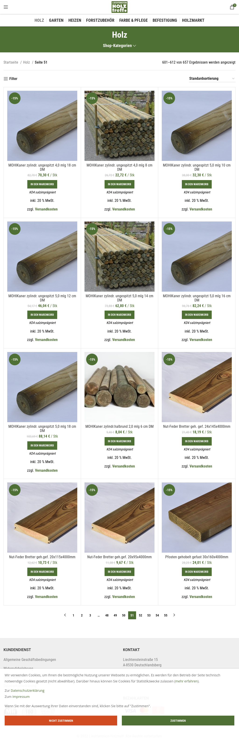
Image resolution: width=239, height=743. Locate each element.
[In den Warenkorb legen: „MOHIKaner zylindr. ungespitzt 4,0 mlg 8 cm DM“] (119, 184)
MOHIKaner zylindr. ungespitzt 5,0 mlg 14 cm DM (119, 298)
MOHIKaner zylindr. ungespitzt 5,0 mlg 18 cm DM (42, 428)
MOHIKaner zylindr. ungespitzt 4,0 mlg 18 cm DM (42, 167)
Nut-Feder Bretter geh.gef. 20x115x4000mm (42, 557)
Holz (27, 62)
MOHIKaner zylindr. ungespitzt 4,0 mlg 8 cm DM (119, 167)
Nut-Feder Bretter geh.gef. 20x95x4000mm (119, 557)
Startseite (11, 62)
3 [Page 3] (90, 615)
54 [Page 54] (157, 615)
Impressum (21, 696)
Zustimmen (178, 720)
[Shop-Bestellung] (212, 78)
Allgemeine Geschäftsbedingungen (30, 659)
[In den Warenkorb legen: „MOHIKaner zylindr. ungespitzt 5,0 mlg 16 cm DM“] (197, 315)
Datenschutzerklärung (27, 690)
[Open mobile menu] (6, 7)
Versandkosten (46, 209)
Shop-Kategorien (117, 46)
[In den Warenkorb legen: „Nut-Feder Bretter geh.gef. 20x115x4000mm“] (42, 572)
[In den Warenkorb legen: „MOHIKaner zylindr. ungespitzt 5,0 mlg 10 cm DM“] (197, 184)
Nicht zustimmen (61, 720)
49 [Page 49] (115, 615)
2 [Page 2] (82, 615)
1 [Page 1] (73, 615)
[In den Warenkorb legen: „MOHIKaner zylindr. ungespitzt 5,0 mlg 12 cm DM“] (42, 315)
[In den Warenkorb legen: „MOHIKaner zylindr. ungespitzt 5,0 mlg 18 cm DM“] (42, 445)
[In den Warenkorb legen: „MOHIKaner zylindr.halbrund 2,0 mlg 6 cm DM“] (119, 441)
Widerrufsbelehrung (18, 668)
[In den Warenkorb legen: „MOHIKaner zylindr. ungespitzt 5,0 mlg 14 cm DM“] (119, 315)
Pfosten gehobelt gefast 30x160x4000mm (196, 557)
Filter (13, 78)
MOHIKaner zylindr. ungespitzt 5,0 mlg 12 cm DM (42, 298)
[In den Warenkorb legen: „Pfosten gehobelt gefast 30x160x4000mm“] (197, 572)
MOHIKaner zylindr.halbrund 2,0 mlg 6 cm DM (119, 426)
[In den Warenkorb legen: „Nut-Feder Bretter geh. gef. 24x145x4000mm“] (197, 441)
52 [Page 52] (140, 615)
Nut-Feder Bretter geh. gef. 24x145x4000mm (196, 426)
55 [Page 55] (165, 615)
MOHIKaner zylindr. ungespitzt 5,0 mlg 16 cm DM (197, 298)
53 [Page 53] (149, 615)
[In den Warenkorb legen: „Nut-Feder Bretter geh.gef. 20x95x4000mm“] (119, 572)
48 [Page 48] (107, 615)
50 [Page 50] (123, 615)
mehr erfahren (186, 681)
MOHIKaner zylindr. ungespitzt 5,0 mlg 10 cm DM (197, 167)
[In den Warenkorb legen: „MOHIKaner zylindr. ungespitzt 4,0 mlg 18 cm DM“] (42, 184)
